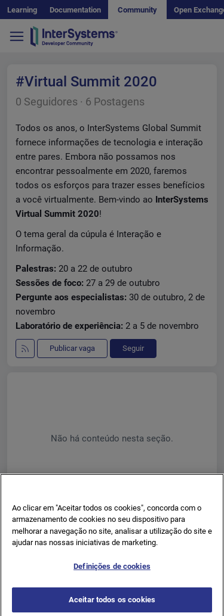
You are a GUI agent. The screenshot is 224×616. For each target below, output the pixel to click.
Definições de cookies (112, 572)
